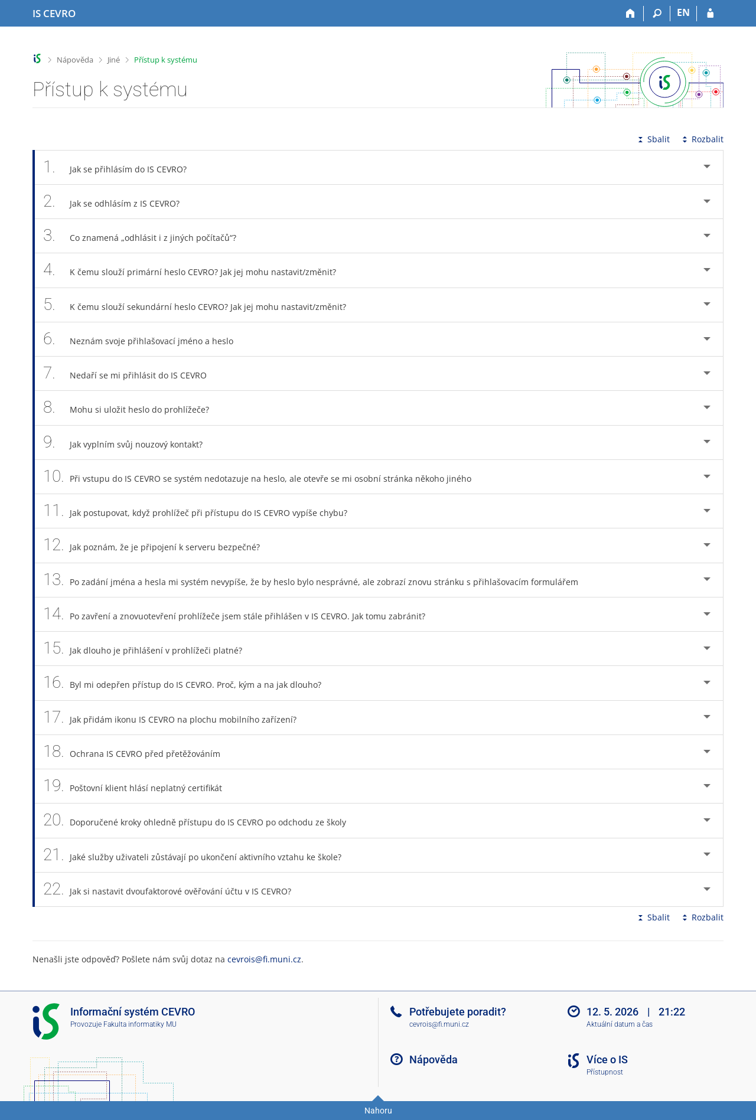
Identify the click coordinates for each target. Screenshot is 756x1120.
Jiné (113, 59)
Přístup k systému (165, 59)
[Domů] (630, 13)
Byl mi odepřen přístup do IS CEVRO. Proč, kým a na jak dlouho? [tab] (188, 682)
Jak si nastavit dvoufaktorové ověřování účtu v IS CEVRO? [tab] (173, 889)
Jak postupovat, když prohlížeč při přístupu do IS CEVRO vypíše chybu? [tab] (201, 511)
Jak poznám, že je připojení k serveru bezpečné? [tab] (158, 545)
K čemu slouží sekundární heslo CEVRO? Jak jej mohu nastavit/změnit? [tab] (201, 305)
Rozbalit (702, 139)
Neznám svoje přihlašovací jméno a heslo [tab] (144, 339)
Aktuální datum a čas (619, 1024)
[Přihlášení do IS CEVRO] (710, 13)
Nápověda (75, 59)
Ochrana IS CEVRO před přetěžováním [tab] (138, 752)
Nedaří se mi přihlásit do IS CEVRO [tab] (131, 373)
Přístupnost (604, 1072)
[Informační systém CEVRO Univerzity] (54, 13)
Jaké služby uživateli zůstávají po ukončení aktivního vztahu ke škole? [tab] (198, 855)
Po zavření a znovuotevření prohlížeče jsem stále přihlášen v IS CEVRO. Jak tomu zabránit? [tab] (240, 614)
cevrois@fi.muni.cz (264, 959)
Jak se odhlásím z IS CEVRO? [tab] (118, 201)
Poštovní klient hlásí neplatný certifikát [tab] (139, 786)
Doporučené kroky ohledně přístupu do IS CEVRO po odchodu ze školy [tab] (201, 820)
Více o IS (607, 1059)
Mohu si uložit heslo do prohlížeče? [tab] (132, 407)
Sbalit (653, 139)
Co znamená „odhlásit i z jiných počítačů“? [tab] (146, 236)
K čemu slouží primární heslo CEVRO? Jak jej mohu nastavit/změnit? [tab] (196, 270)
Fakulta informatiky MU (140, 1024)
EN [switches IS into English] (683, 12)
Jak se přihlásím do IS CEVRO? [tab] (121, 167)
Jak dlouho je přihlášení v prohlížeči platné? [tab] (149, 648)
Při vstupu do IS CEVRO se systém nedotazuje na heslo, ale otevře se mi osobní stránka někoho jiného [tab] (263, 476)
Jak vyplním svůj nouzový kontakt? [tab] (129, 442)
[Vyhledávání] (657, 13)
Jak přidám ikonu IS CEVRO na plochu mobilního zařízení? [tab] (176, 717)
